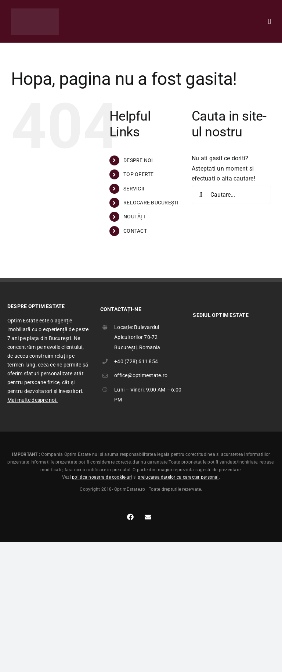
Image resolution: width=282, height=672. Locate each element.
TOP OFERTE (138, 174)
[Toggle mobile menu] (269, 21)
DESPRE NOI (138, 160)
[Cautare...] (231, 195)
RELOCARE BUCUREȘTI (150, 202)
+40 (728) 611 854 (136, 361)
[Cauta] (201, 195)
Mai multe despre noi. (32, 400)
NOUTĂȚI (134, 216)
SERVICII (133, 189)
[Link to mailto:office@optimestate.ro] (148, 517)
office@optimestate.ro (140, 375)
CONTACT (135, 231)
